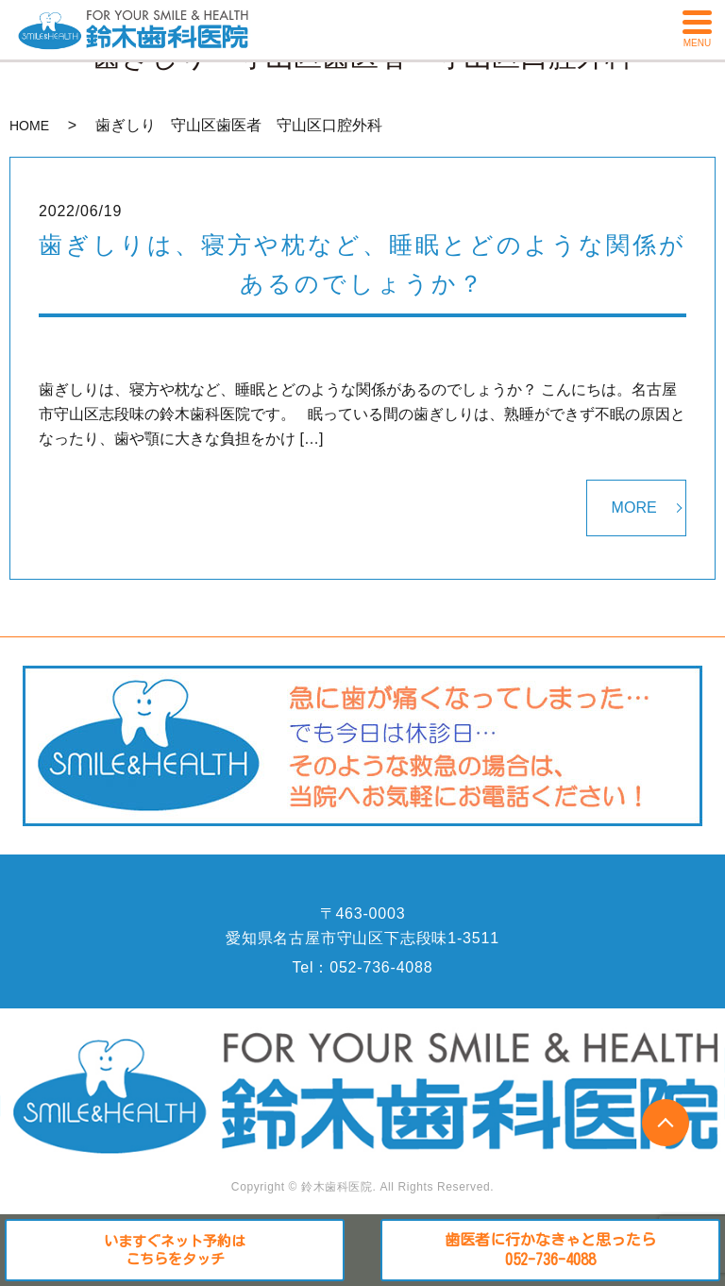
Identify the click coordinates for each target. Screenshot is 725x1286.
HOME (29, 125)
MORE (634, 507)
